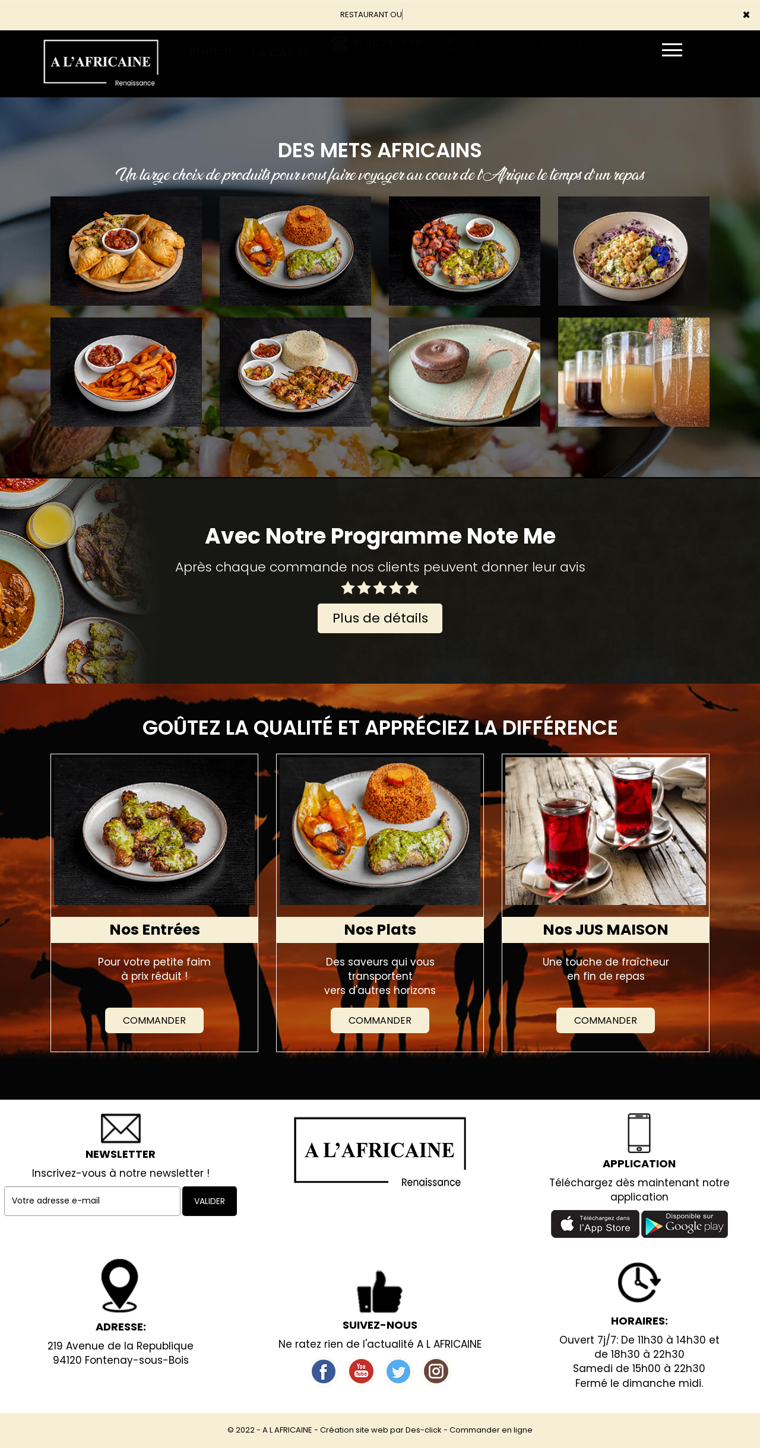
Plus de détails (380, 618)
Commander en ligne (491, 1430)
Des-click (424, 1430)
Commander (154, 1020)
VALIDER (209, 1201)
